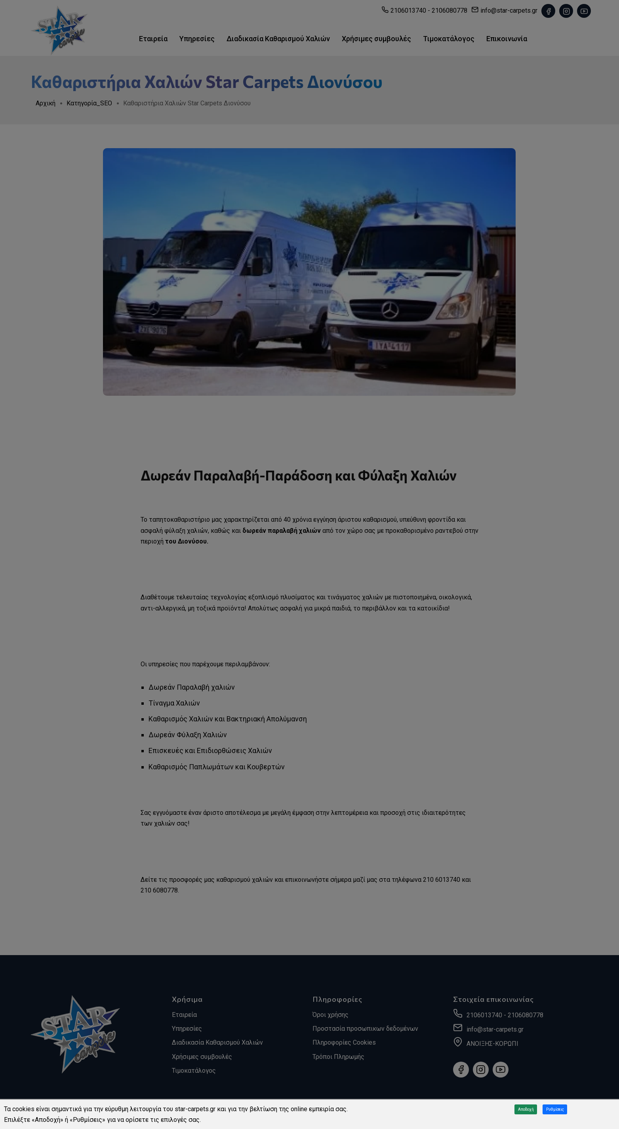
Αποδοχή (526, 1109)
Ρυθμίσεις (555, 1109)
